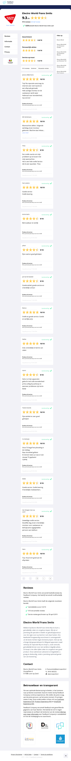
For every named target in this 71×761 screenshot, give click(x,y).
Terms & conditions (47, 754)
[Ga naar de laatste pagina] (50, 578)
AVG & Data (28, 754)
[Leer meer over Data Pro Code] (29, 725)
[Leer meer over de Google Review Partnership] (29, 739)
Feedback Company (36, 757)
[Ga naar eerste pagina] (23, 578)
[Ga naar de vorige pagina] (30, 578)
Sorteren (33, 68)
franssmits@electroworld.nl (56, 669)
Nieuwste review (44, 68)
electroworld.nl (53, 674)
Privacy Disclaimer (16, 754)
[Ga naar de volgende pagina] (43, 578)
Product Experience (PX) (43, 702)
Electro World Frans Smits (37, 13)
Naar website (10, 25)
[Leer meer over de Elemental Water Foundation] (60, 739)
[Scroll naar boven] (66, 756)
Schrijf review (35, 22)
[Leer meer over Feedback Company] (60, 725)
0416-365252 (52, 672)
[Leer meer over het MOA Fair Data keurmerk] (44, 725)
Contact (36, 754)
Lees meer (25, 133)
